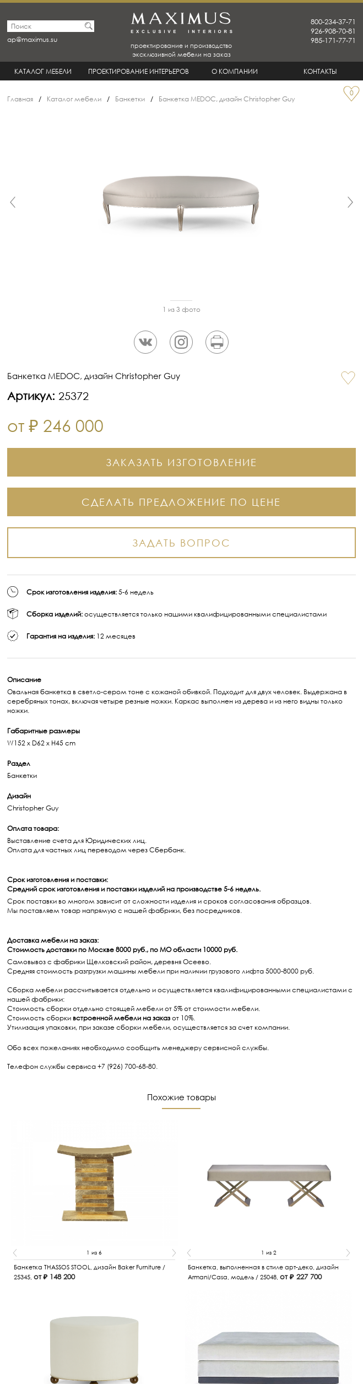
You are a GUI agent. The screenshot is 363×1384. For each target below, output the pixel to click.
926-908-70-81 (333, 31)
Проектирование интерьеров (138, 71)
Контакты (320, 71)
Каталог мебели (43, 71)
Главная (20, 99)
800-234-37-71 (333, 21)
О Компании (235, 71)
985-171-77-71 (333, 40)
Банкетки (130, 99)
